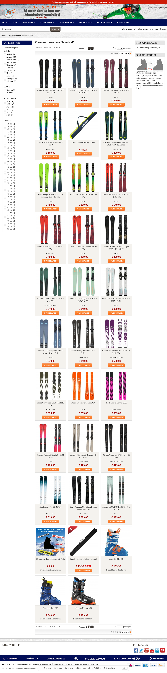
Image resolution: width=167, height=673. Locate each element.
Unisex (11, 90)
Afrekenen (154, 29)
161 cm (10, 164)
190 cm (10, 226)
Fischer (10, 70)
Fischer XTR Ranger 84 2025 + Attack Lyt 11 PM (50, 352)
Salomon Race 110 (50, 608)
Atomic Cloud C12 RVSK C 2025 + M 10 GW (50, 91)
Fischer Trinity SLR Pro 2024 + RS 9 (83, 352)
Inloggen (163, 29)
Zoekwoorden (58, 664)
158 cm (10, 159)
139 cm (10, 124)
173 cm (10, 191)
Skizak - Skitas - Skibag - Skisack (83, 559)
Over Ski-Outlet (8, 664)
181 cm (10, 207)
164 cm (10, 172)
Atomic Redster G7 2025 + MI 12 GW (50, 247)
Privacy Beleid (110, 668)
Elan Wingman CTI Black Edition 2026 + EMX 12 (83, 508)
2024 (10, 107)
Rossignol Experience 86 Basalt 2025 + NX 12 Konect (116, 143)
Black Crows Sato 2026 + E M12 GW (50, 404)
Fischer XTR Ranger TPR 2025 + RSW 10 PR (83, 299)
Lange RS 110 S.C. (116, 559)
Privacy (69, 664)
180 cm (10, 205)
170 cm (10, 183)
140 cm (10, 127)
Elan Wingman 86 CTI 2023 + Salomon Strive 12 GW (50, 195)
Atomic (11, 57)
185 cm (10, 215)
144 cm (10, 135)
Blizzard (11, 62)
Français (163, 8)
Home (3, 36)
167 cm (10, 175)
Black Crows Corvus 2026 (116, 403)
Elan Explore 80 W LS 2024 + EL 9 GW (116, 91)
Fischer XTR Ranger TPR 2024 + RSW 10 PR (83, 91)
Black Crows (12, 60)
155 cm (10, 151)
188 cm (10, 221)
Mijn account (127, 29)
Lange (10, 76)
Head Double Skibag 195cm (83, 142)
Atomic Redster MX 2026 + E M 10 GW (50, 456)
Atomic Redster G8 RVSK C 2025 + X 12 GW (116, 195)
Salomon (11, 81)
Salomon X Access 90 (83, 608)
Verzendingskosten (24, 664)
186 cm (10, 218)
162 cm (10, 167)
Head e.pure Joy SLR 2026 (50, 507)
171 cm (10, 186)
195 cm (10, 229)
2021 (9, 115)
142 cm (10, 129)
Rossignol (11, 79)
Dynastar (11, 65)
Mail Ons (94, 664)
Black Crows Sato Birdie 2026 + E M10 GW (116, 352)
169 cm (10, 180)
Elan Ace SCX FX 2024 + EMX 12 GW (50, 143)
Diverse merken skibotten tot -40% (50, 559)
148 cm (10, 137)
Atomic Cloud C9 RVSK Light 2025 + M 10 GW (116, 247)
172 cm (10, 189)
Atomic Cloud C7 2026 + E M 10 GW (116, 456)
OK (124, 668)
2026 (10, 101)
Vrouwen (11, 93)
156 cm (10, 153)
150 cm (10, 143)
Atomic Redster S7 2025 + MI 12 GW (83, 247)
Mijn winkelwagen (141, 29)
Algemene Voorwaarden (42, 664)
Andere (10, 54)
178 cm (10, 202)
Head (9, 73)
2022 (9, 112)
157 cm (10, 156)
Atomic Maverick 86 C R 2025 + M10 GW (50, 299)
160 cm (10, 162)
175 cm (10, 194)
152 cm (10, 145)
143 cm (10, 132)
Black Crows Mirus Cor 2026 (83, 403)
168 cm (10, 178)
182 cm (10, 210)
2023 (9, 110)
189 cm (10, 224)
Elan (9, 68)
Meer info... (88, 668)
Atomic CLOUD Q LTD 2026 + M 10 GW (116, 508)
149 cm (10, 140)
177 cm (10, 199)
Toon (114, 48)
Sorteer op (114, 53)
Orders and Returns (81, 664)
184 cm (10, 213)
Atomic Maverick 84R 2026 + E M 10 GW (83, 456)
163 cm (10, 170)
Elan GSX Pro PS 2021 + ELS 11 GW (83, 195)
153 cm (10, 148)
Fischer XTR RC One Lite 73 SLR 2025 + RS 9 (116, 299)
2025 (10, 104)
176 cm (10, 197)
